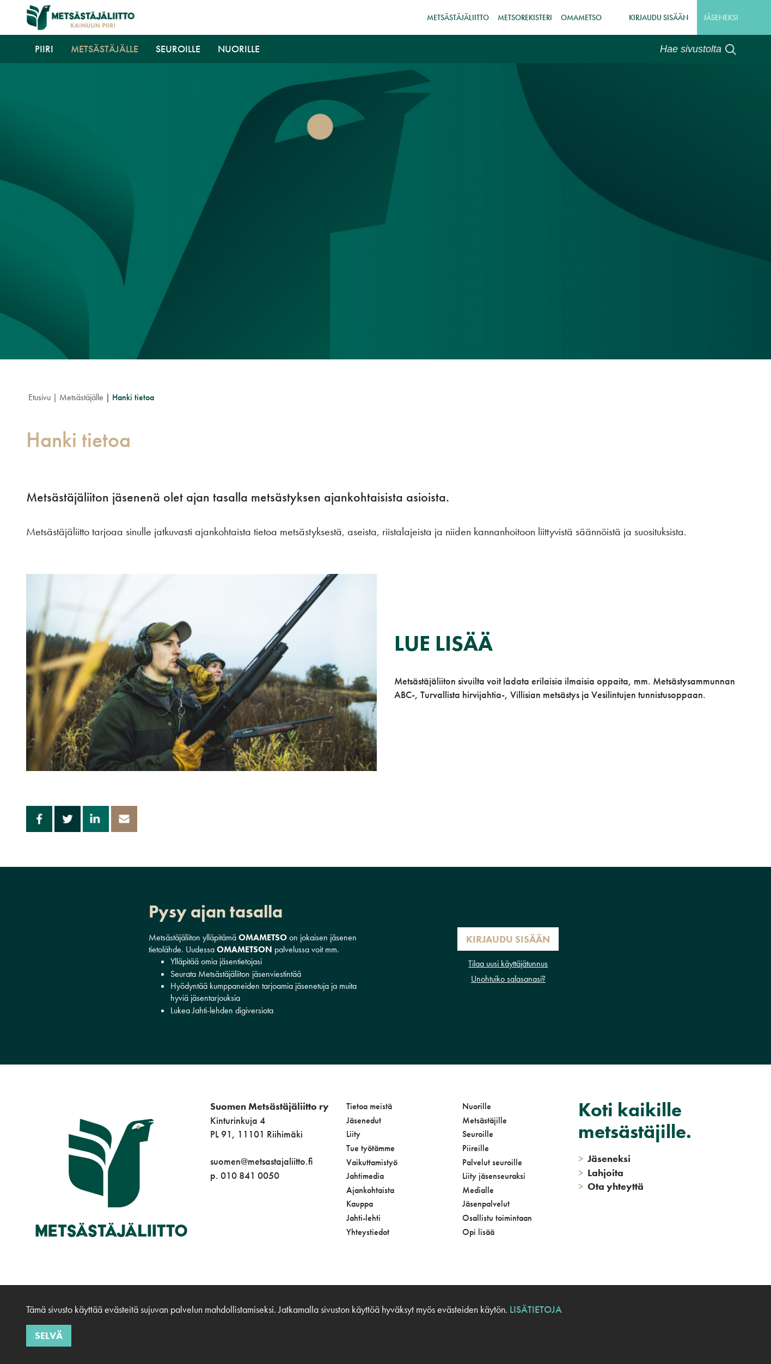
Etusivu (39, 397)
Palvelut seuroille (492, 1162)
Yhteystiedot (367, 1232)
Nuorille (239, 48)
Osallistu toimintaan (497, 1218)
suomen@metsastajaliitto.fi (261, 1161)
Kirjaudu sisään (658, 17)
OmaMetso (581, 17)
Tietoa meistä (369, 1106)
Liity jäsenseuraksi (493, 1176)
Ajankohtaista (370, 1190)
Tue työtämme (370, 1148)
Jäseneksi (720, 17)
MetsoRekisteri (525, 17)
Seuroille (178, 48)
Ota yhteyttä (611, 1186)
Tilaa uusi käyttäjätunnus (508, 963)
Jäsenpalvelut (486, 1203)
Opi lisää (478, 1232)
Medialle (478, 1190)
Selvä (49, 1335)
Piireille (475, 1148)
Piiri (44, 48)
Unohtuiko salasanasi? (508, 978)
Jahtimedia (365, 1176)
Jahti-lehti (363, 1218)
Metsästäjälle (104, 48)
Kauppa (359, 1203)
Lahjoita (600, 1172)
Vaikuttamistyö (371, 1162)
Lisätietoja (536, 1309)
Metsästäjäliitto (458, 17)
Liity (353, 1134)
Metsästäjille (484, 1120)
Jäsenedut (363, 1120)
